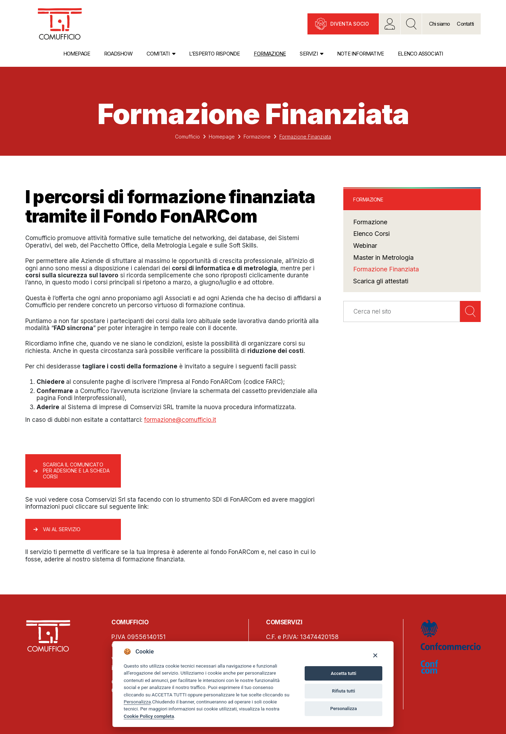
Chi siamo (439, 23)
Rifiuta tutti (343, 691)
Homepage (76, 53)
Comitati (158, 53)
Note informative (360, 53)
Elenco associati (420, 53)
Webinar (365, 245)
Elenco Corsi (371, 233)
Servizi (308, 53)
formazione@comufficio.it (180, 419)
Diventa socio (349, 24)
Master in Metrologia (383, 257)
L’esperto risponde (214, 53)
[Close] (375, 655)
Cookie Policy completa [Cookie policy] (149, 716)
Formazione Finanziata (386, 269)
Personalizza (137, 701)
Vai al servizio (61, 529)
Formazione (270, 53)
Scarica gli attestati (380, 281)
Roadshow (118, 53)
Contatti (465, 23)
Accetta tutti (343, 673)
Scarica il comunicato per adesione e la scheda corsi (76, 470)
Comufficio (187, 137)
